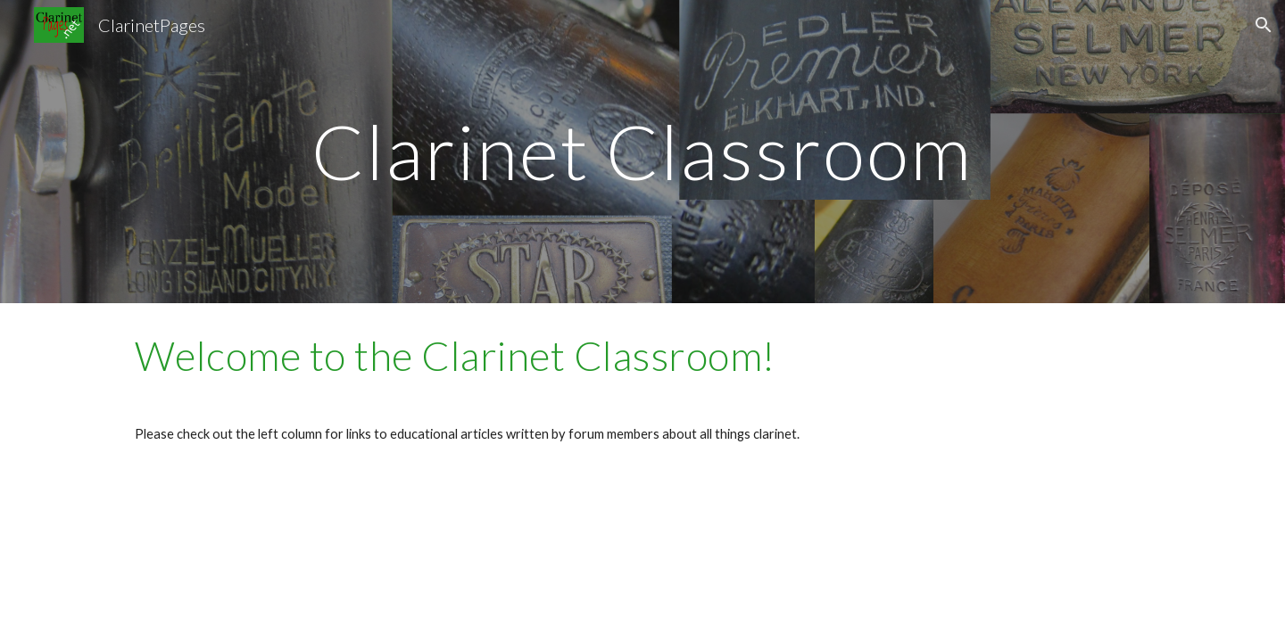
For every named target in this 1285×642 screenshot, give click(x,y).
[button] (1263, 25)
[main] (642, 151)
